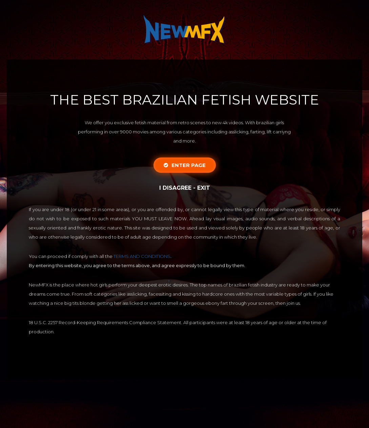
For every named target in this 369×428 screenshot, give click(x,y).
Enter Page (185, 165)
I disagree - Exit (184, 188)
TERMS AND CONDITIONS (142, 256)
